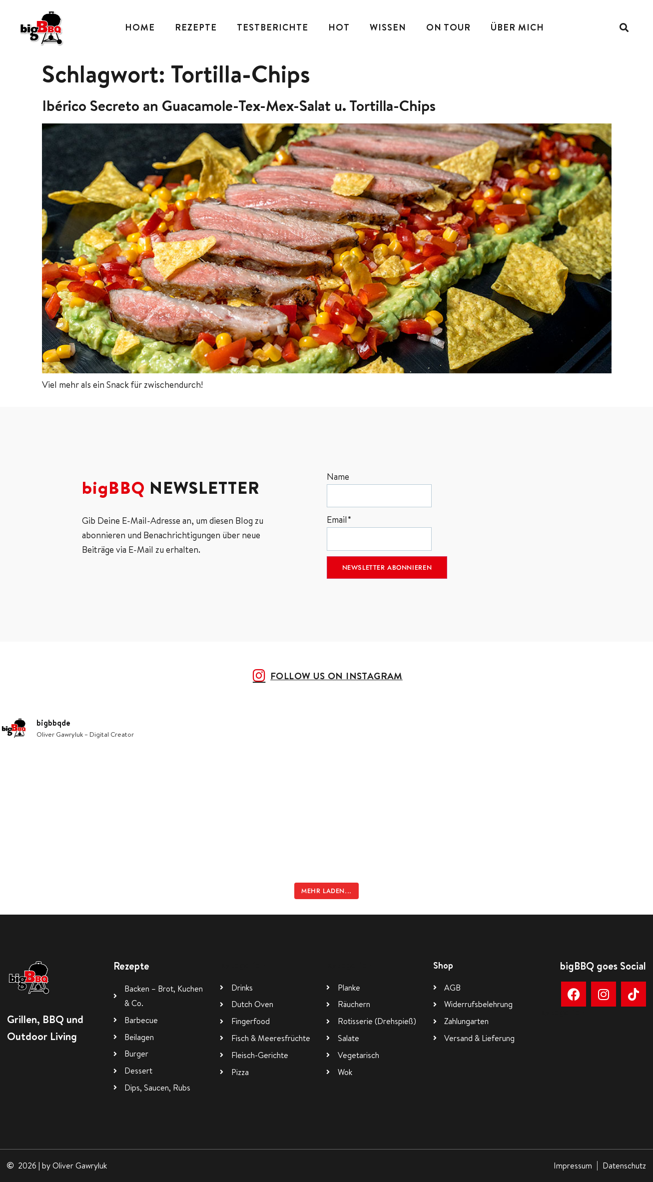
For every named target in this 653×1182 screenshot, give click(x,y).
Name (379, 489)
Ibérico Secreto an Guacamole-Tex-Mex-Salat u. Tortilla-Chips (239, 105)
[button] (624, 27)
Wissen (388, 27)
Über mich (517, 27)
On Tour (448, 27)
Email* (379, 532)
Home (140, 27)
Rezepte (196, 27)
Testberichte (272, 27)
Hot (339, 27)
